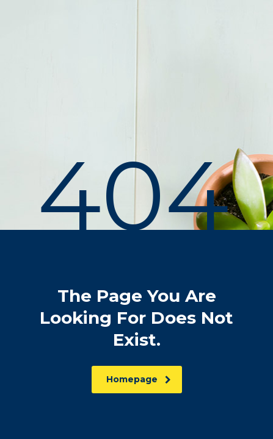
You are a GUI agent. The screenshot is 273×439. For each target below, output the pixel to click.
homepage (138, 379)
